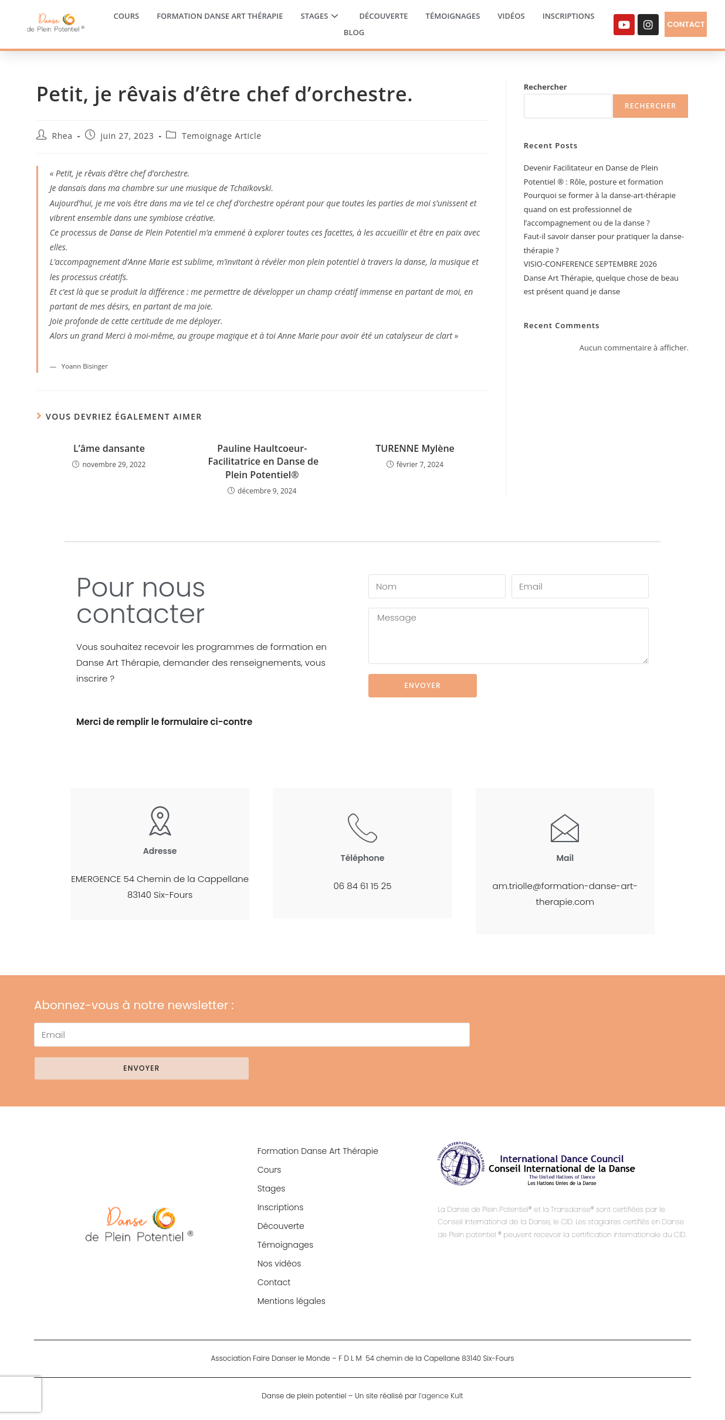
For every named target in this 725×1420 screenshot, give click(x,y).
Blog (354, 32)
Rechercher (545, 86)
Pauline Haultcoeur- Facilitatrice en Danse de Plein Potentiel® (262, 461)
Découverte (383, 16)
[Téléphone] (362, 827)
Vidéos (510, 16)
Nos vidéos (279, 1263)
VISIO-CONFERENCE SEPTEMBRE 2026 (590, 263)
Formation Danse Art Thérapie (220, 16)
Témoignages (453, 16)
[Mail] (565, 827)
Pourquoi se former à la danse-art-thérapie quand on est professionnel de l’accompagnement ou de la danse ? (600, 209)
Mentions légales (292, 1301)
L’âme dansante (109, 448)
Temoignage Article (222, 135)
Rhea (62, 135)
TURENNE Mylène (415, 448)
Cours (127, 16)
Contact (274, 1282)
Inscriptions (569, 16)
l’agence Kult (441, 1396)
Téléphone (363, 858)
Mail (565, 858)
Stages (319, 16)
